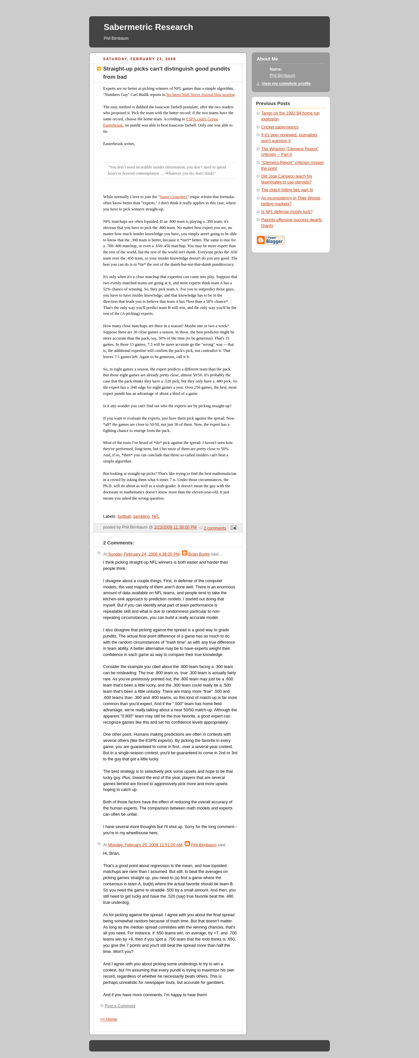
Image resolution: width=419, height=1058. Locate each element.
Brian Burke (199, 554)
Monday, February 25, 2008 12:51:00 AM (145, 845)
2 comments (215, 528)
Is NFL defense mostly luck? (287, 211)
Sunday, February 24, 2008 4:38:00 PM (144, 554)
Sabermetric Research (148, 27)
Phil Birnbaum (204, 845)
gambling (141, 516)
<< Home (108, 1019)
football (124, 516)
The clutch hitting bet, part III (287, 190)
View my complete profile (286, 83)
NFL (156, 516)
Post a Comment (120, 1006)
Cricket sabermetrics (280, 127)
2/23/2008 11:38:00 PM (175, 527)
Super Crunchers (173, 196)
